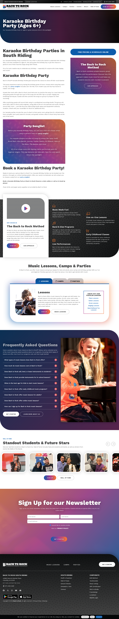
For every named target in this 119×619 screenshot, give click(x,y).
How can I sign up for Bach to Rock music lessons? (30, 407)
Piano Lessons (93, 298)
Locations (93, 596)
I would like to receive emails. (60, 526)
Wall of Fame (94, 6)
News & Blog (94, 584)
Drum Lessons (93, 303)
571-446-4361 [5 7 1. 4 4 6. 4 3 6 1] (109, 1)
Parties (71, 6)
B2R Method (94, 579)
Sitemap (44, 601)
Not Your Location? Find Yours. (11, 583)
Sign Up (13, 246)
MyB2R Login (68, 1)
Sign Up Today (108, 6)
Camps (65, 6)
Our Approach (92, 86)
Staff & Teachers (66, 579)
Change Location (31, 1)
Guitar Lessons (94, 301)
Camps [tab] (59, 281)
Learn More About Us (31, 414)
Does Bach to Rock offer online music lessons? (30, 401)
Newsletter (87, 1)
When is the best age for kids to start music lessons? (30, 383)
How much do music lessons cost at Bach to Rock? (30, 366)
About (86, 6)
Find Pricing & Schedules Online (93, 52)
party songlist (15, 86)
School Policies (66, 584)
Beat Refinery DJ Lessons (94, 309)
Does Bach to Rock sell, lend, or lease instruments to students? (30, 372)
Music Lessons (55, 6)
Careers (63, 590)
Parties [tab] (76, 281)
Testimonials (94, 581)
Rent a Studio (94, 590)
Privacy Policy (37, 601)
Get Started (11, 414)
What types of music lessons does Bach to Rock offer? (30, 360)
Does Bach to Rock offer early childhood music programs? (30, 389)
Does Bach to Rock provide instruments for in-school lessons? (30, 378)
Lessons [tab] (42, 281)
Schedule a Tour (66, 587)
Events (79, 6)
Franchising (77, 1)
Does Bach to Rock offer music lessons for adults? (30, 395)
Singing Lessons (93, 306)
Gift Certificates (95, 587)
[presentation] (59, 534)
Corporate (94, 576)
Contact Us (97, 1)
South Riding (66, 576)
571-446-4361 (9, 587)
